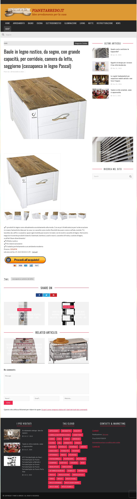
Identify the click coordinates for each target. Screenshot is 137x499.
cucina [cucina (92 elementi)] (52, 443)
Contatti (95, 430)
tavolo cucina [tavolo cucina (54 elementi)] (64, 475)
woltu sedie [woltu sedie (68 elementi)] (54, 487)
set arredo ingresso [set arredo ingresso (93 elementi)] (57, 471)
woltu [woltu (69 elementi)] (60, 479)
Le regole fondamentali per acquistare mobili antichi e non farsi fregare (121, 78)
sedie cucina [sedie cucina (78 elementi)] (66, 467)
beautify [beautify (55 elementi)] (77, 431)
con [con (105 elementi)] (59, 439)
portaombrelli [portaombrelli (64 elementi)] (55, 459)
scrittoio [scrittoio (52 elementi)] (63, 463)
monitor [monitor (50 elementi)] (75, 451)
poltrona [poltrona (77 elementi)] (72, 455)
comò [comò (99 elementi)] (52, 439)
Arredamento (19, 23)
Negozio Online (81, 43)
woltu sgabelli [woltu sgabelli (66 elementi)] (67, 487)
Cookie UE (96, 446)
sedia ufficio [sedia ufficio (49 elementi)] (54, 467)
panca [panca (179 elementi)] (63, 455)
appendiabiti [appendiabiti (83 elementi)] (54, 431)
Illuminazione (71, 23)
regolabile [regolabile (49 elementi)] (81, 459)
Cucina (40, 23)
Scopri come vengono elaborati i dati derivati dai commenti (64, 409)
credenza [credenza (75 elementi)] (76, 439)
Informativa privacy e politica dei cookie (106, 442)
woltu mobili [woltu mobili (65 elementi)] (71, 479)
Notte (90, 23)
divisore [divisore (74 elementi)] (52, 447)
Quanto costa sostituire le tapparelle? (112, 153)
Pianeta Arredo (18, 496)
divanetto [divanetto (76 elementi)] (68, 443)
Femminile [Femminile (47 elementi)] (73, 447)
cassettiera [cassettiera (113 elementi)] (77, 435)
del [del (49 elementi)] (59, 443)
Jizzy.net (105, 434)
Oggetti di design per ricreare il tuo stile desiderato (121, 63)
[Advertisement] (45, 147)
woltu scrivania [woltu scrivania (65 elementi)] (55, 483)
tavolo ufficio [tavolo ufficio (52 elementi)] (78, 475)
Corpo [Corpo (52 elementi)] (66, 439)
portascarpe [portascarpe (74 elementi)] (68, 459)
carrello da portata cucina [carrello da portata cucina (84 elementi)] (60, 435)
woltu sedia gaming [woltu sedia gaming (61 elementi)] (72, 483)
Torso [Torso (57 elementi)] (52, 479)
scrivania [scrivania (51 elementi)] (74, 463)
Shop (7, 29)
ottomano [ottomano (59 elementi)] (53, 455)
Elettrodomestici (53, 23)
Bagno (30, 23)
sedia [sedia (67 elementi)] (82, 463)
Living (82, 23)
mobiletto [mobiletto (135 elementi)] (65, 451)
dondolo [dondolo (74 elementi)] (62, 447)
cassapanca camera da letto (22, 279)
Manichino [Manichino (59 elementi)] (53, 451)
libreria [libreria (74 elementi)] (83, 447)
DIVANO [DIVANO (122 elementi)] (77, 443)
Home (7, 23)
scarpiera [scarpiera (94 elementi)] (53, 463)
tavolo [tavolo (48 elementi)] (52, 475)
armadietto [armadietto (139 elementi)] (66, 431)
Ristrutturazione (105, 23)
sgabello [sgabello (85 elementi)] (71, 471)
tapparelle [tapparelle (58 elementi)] (82, 471)
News (118, 23)
